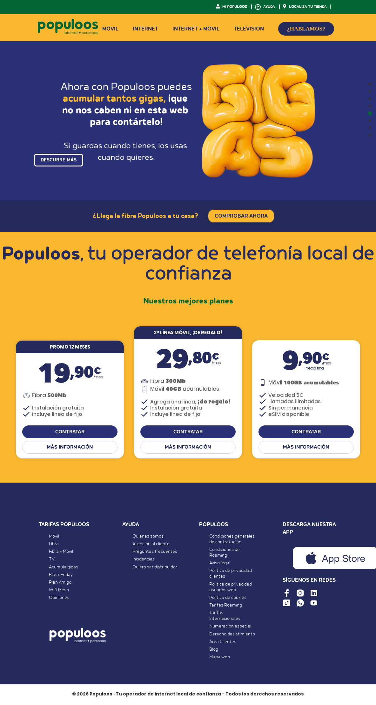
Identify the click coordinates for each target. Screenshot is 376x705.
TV (52, 560)
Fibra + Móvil (61, 552)
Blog (213, 650)
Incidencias (143, 560)
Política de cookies (227, 598)
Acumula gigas (63, 567)
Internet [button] (145, 29)
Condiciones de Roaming (224, 553)
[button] (370, 84)
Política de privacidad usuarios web (230, 587)
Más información (70, 448)
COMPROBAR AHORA (241, 216)
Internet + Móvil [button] (195, 29)
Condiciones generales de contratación (232, 540)
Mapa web (219, 658)
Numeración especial (230, 627)
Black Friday (61, 575)
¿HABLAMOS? (306, 28)
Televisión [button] (249, 29)
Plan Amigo (60, 583)
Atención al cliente (151, 544)
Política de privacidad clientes (230, 574)
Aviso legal (219, 563)
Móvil (54, 537)
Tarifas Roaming (225, 606)
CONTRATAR (69, 433)
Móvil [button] (110, 29)
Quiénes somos (148, 537)
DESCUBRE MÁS (59, 164)
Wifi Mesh (59, 590)
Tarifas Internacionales (224, 616)
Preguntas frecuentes (154, 552)
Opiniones (59, 598)
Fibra (54, 544)
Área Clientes (222, 642)
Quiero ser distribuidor (154, 567)
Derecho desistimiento (232, 634)
